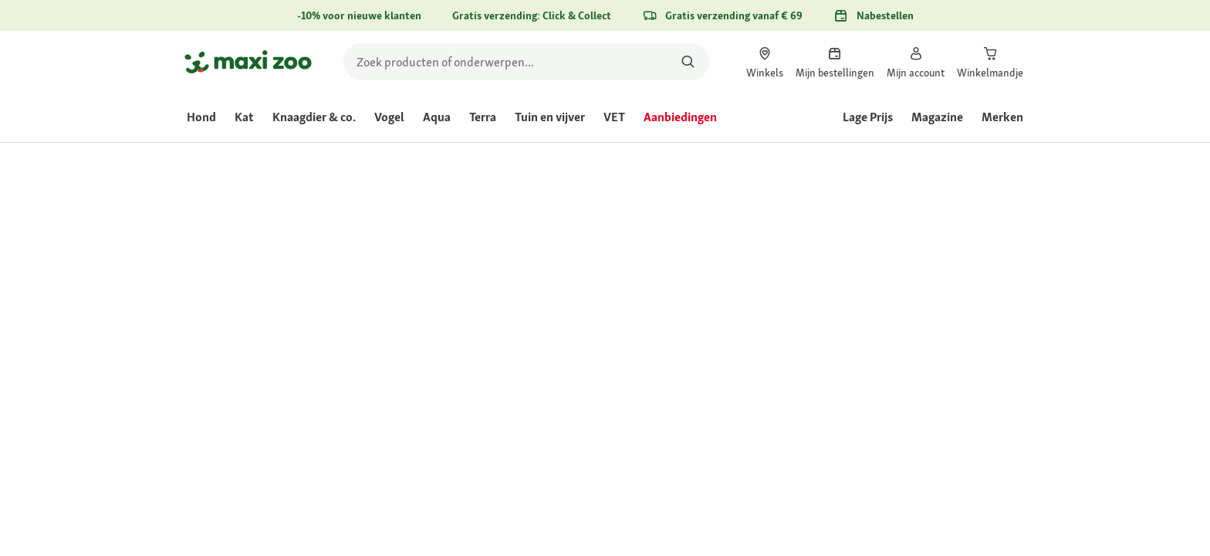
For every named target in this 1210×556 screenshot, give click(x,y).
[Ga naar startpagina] (248, 61)
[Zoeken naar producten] (688, 61)
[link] (764, 62)
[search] (526, 61)
